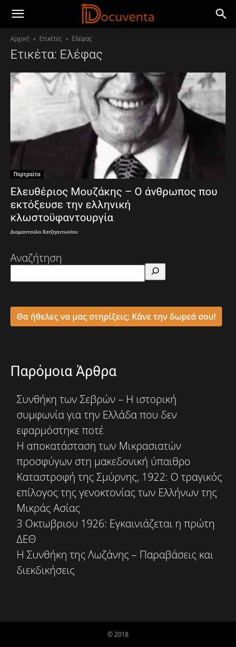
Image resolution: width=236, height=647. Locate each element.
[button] (221, 14)
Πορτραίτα (26, 174)
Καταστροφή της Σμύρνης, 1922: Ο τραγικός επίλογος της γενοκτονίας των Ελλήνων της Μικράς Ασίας (119, 492)
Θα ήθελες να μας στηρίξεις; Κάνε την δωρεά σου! (116, 316)
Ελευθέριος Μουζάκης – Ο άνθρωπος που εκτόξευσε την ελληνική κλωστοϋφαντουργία (113, 204)
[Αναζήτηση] (155, 271)
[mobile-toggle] (17, 14)
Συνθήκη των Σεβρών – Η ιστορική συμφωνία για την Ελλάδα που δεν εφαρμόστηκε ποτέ (97, 414)
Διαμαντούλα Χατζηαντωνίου (44, 231)
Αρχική (20, 38)
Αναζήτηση (36, 258)
